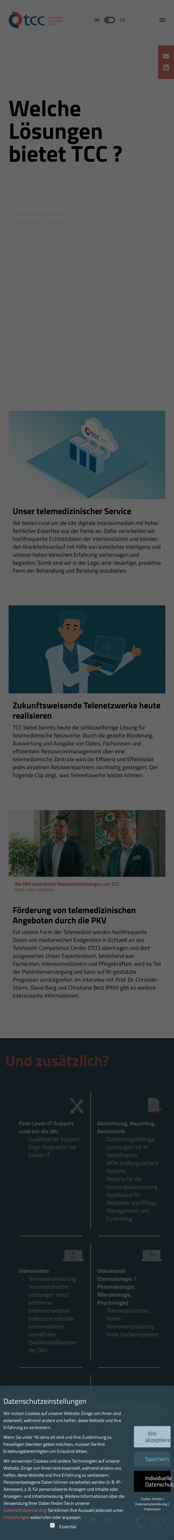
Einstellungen (16, 1517)
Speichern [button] (157, 1459)
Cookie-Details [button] (151, 1498)
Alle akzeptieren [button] (158, 1436)
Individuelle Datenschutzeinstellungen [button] (158, 1481)
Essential (63, 1526)
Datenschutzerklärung (24, 1510)
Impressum (152, 1509)
